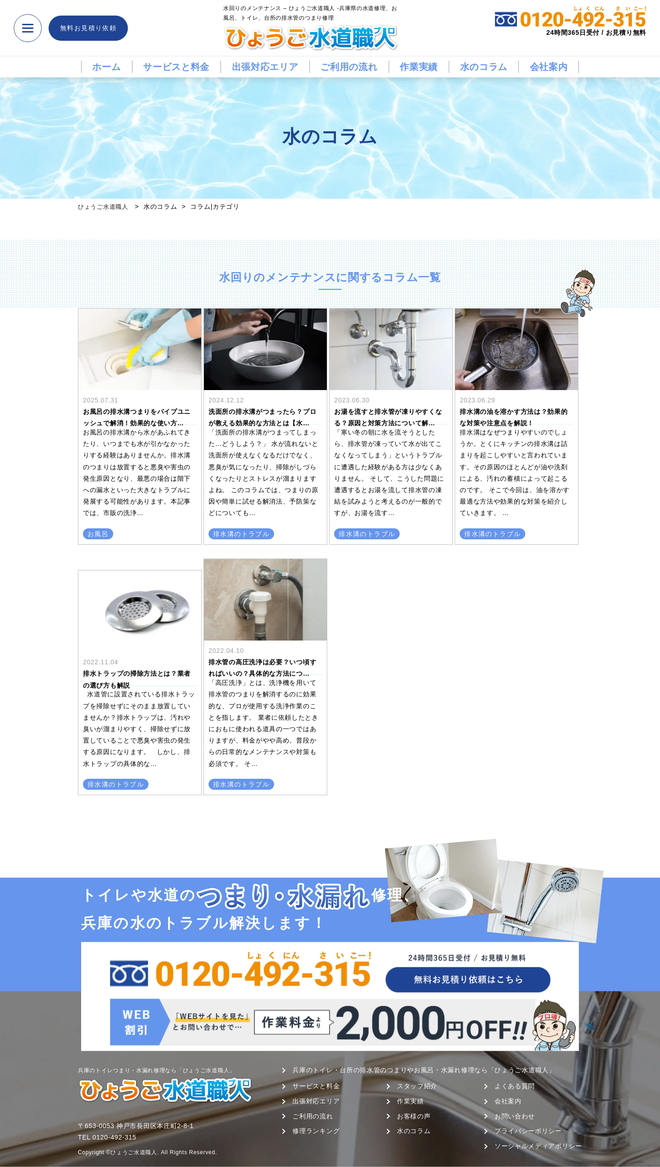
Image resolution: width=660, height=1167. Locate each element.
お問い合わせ (515, 1116)
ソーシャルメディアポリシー (538, 1146)
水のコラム (484, 67)
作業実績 (419, 67)
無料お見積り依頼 (88, 28)
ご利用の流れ (348, 67)
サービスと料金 (176, 67)
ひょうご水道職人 (105, 206)
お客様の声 (414, 1116)
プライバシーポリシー (528, 1130)
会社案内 (549, 67)
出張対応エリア (265, 67)
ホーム (106, 67)
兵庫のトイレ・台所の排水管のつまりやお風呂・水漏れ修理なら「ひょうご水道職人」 (423, 1070)
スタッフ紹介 (417, 1086)
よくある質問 (515, 1086)
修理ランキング (316, 1130)
